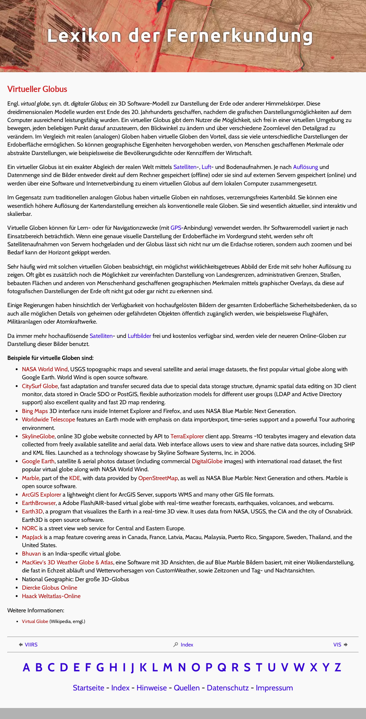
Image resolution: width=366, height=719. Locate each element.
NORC (30, 528)
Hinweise (152, 687)
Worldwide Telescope (48, 419)
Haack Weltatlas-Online (51, 596)
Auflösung (305, 166)
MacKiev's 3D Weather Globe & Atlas (67, 562)
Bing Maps (35, 411)
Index (182, 644)
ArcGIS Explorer (41, 494)
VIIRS (27, 644)
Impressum (274, 687)
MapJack (32, 537)
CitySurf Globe (40, 386)
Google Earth (38, 461)
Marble (30, 478)
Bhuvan (31, 553)
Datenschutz (228, 687)
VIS (341, 644)
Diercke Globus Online (49, 587)
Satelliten (185, 166)
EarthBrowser (39, 502)
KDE (74, 478)
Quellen (187, 687)
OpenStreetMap (158, 478)
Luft (206, 166)
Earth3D (32, 511)
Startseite (88, 687)
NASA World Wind (45, 369)
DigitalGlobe (207, 461)
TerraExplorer (187, 436)
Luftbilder (139, 335)
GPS (176, 227)
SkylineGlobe (38, 436)
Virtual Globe (35, 621)
